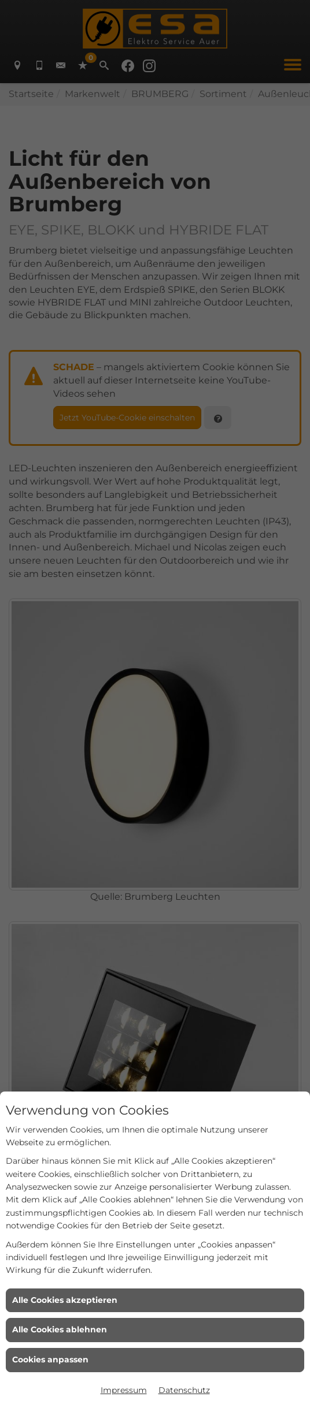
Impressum (124, 1390)
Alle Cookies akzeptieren (64, 1300)
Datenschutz (184, 1390)
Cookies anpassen (50, 1359)
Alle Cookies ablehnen (59, 1329)
